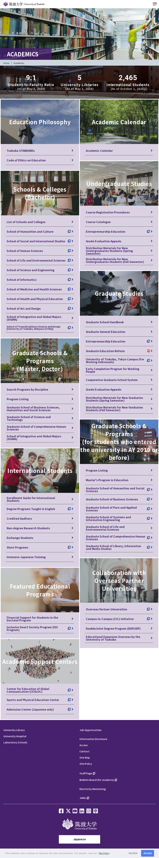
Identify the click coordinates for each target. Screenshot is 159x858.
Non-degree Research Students (28, 528)
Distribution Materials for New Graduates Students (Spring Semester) (114, 399)
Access (84, 745)
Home (6, 63)
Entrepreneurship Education (105, 231)
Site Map (85, 757)
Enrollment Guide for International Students (31, 499)
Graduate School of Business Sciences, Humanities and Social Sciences (33, 408)
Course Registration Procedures (108, 212)
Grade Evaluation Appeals (103, 241)
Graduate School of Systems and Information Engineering (108, 518)
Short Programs (17, 547)
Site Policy (86, 763)
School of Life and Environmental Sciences (36, 260)
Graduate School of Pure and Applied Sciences (111, 508)
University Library (14, 730)
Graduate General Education (105, 332)
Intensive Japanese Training (26, 557)
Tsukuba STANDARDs (21, 150)
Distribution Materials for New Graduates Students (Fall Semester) (114, 408)
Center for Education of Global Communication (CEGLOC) (28, 690)
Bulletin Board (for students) (97, 780)
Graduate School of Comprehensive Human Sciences (36, 427)
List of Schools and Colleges (26, 222)
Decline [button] (133, 853)
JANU (83, 798)
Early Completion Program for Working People (112, 370)
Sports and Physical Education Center (33, 700)
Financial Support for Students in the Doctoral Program (32, 618)
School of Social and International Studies (36, 241)
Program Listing (18, 399)
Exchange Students (20, 538)
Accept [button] (148, 853)
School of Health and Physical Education (35, 299)
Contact (84, 751)
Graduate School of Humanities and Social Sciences (115, 489)
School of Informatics (21, 280)
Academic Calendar (99, 150)
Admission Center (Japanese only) (30, 709)
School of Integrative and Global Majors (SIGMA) (34, 318)
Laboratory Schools (15, 742)
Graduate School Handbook (105, 322)
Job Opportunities (91, 730)
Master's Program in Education (107, 480)
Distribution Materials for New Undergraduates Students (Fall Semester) (115, 260)
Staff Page (86, 773)
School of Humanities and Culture (30, 231)
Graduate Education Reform (105, 351)
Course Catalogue (98, 222)
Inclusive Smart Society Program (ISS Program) (32, 628)
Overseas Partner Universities (106, 609)
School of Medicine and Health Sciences (34, 289)
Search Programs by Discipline (27, 389)
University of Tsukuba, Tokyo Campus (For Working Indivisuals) (115, 360)
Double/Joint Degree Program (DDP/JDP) (113, 628)
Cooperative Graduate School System (112, 380)
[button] (112, 853)
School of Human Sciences (25, 251)
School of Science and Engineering (30, 270)
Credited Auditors (19, 518)
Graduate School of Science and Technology (29, 418)
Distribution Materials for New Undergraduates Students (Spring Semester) (109, 250)
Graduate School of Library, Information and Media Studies (113, 547)
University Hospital (14, 736)
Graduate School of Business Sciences (112, 499)
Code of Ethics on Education (26, 160)
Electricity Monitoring (93, 789)
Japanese (79, 839)
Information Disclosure (93, 739)
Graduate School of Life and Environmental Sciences (105, 528)
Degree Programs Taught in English (31, 509)
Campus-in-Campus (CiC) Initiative (110, 619)
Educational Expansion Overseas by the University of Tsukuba (113, 638)
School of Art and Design (24, 308)
